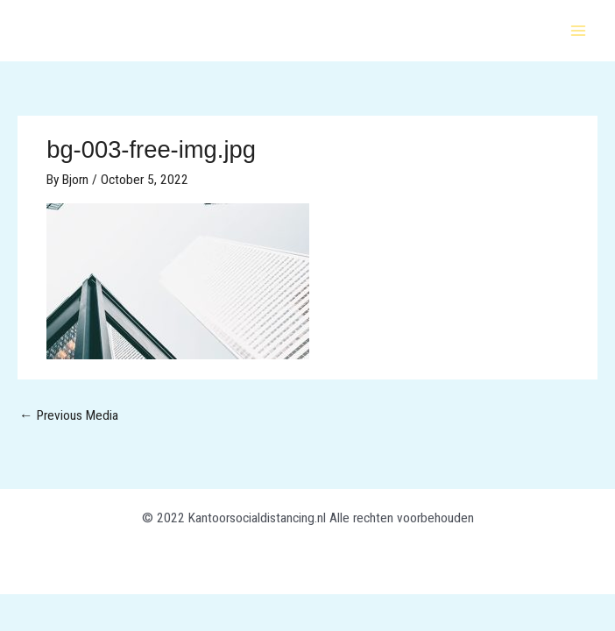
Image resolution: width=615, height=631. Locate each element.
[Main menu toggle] (578, 30)
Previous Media (68, 415)
